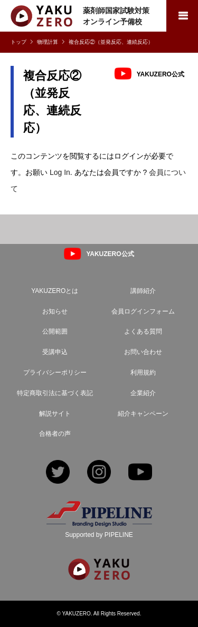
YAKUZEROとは (54, 291)
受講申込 (55, 352)
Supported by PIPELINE (99, 534)
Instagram (99, 473)
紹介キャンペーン (143, 413)
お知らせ (55, 311)
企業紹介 (143, 393)
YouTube (140, 473)
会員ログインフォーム (143, 311)
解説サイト (55, 413)
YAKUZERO (76, 613)
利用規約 (143, 372)
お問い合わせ (143, 352)
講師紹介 (143, 291)
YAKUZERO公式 (160, 73)
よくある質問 (143, 331)
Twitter (58, 473)
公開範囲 (55, 331)
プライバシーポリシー (55, 372)
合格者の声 (55, 433)
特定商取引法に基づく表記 (55, 393)
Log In (60, 172)
